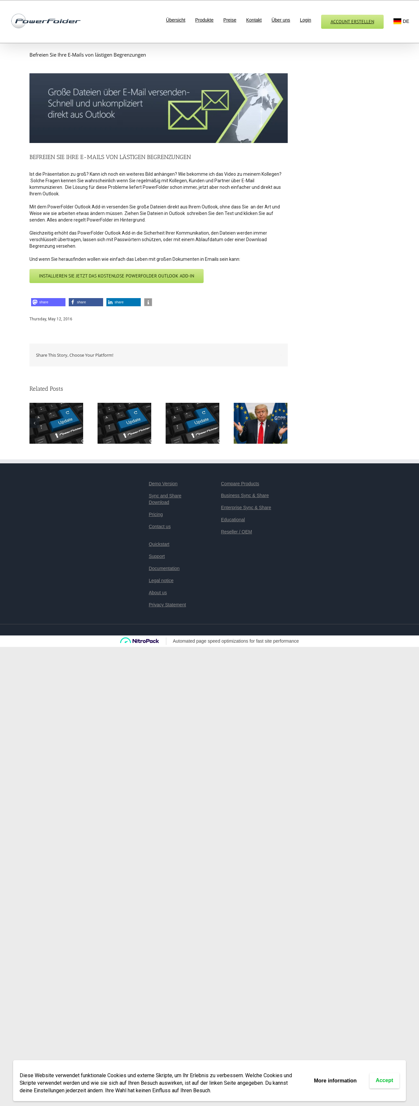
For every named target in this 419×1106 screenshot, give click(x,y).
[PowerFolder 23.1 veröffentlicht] (192, 422)
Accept (384, 1080)
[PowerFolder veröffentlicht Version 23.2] (124, 422)
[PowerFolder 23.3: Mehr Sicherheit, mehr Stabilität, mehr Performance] (56, 422)
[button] (48, 302)
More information (335, 1080)
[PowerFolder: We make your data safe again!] (260, 422)
